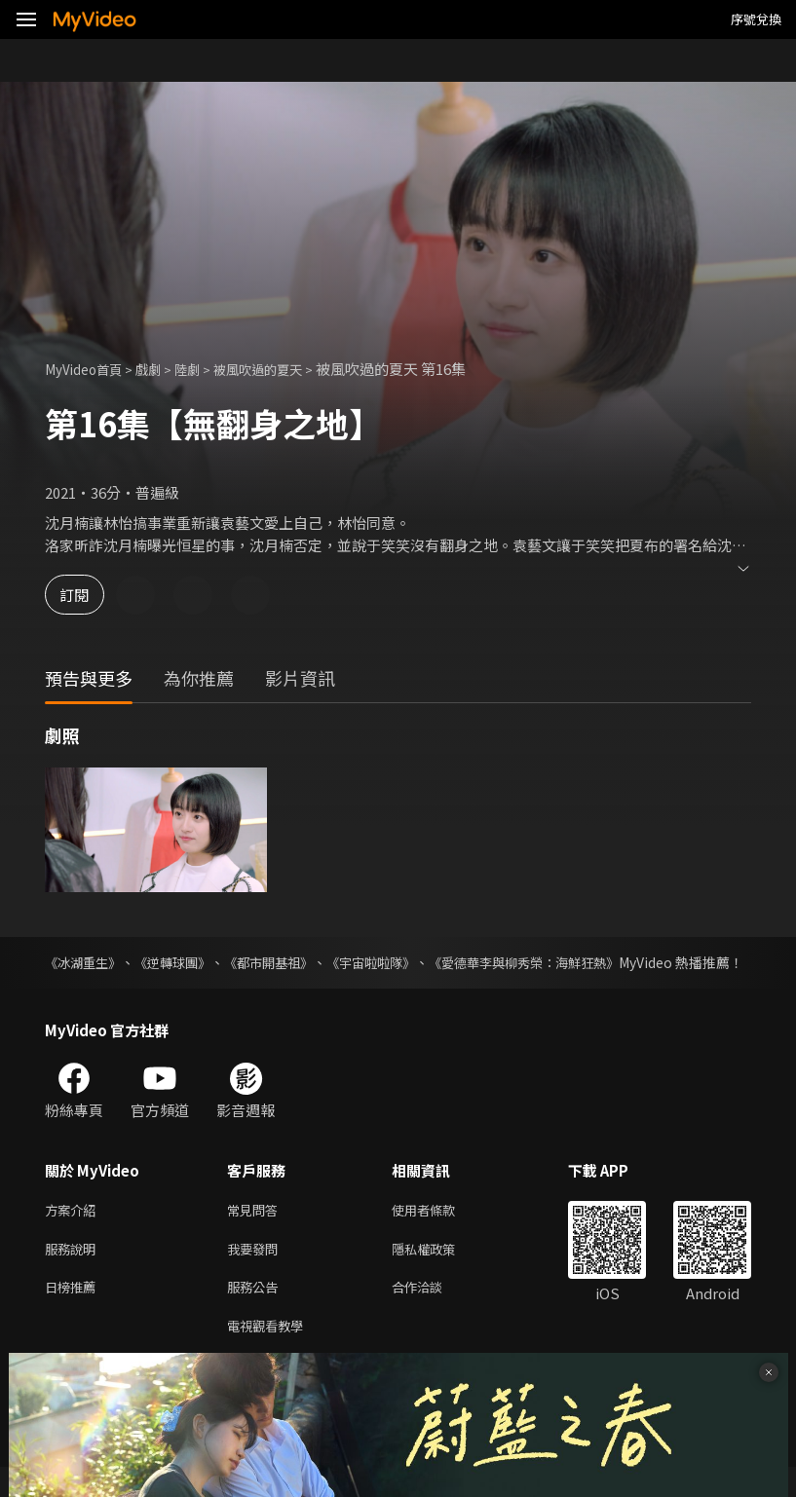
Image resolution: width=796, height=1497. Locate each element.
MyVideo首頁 (89, 368)
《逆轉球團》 (183, 962)
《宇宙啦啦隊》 (397, 962)
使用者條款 (439, 1231)
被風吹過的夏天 (284, 368)
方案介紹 (74, 1231)
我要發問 (256, 1272)
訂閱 (83, 594)
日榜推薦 (74, 1313)
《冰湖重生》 (86, 962)
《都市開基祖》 (287, 962)
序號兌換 (756, 19)
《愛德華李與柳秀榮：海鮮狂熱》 (563, 962)
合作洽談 (432, 1313)
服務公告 (256, 1313)
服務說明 (74, 1272)
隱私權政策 (439, 1272)
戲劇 (161, 368)
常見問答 (256, 1231)
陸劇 (204, 368)
